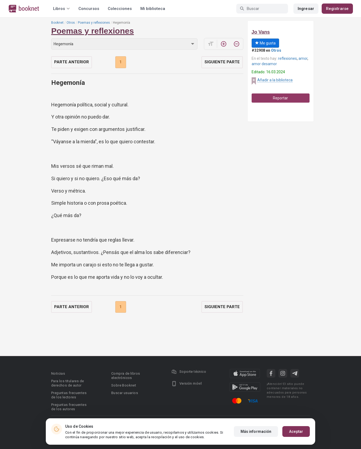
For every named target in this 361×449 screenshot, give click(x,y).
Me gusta (265, 43)
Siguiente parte (222, 62)
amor (302, 58)
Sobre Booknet (123, 385)
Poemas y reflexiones (94, 23)
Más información (256, 431)
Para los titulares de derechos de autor (67, 383)
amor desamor (264, 64)
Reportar (280, 98)
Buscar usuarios (124, 393)
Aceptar (296, 431)
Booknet (57, 23)
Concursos (88, 8)
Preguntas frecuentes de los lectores (68, 395)
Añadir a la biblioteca (275, 80)
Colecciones (120, 8)
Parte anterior (71, 62)
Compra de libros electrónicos (125, 375)
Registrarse (337, 8)
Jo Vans (261, 32)
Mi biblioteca (152, 8)
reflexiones (287, 58)
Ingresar (306, 8)
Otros (71, 23)
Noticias (58, 373)
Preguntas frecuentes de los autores (68, 407)
